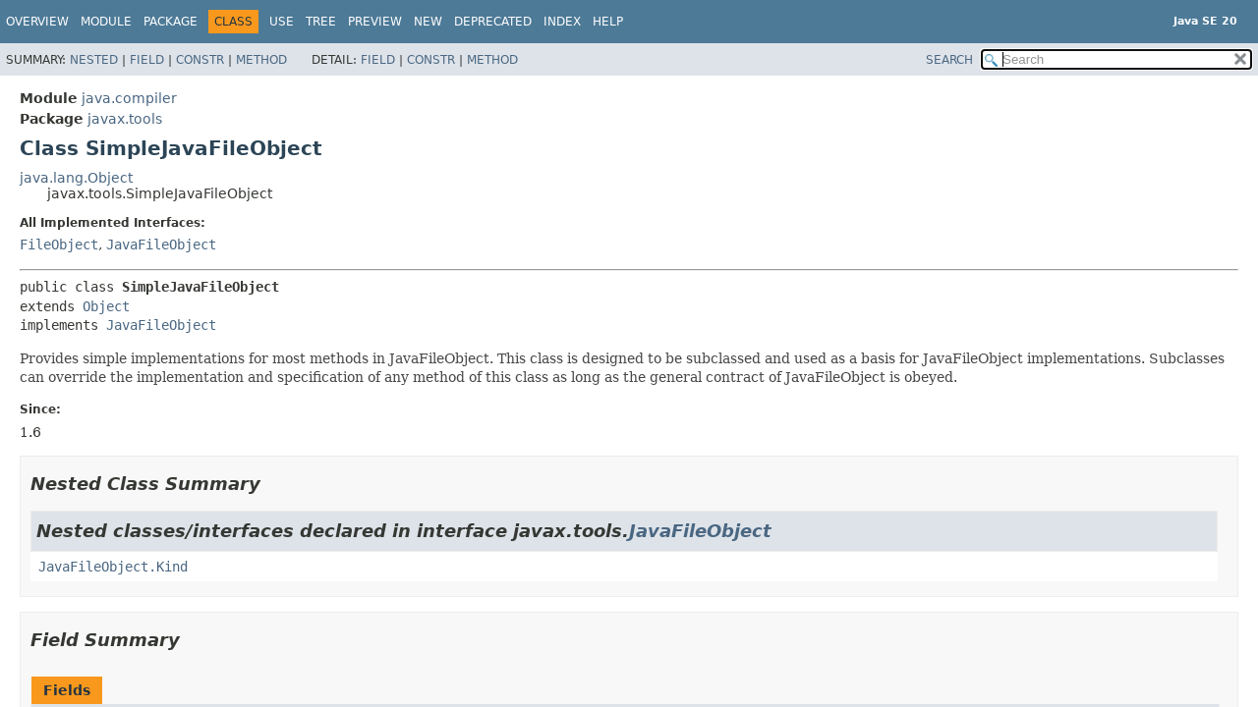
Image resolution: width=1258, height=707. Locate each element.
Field (147, 60)
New (428, 21)
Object (106, 306)
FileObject (59, 244)
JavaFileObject (161, 244)
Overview (37, 21)
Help (608, 21)
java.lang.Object (76, 178)
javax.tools (124, 119)
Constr (200, 60)
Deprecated (493, 21)
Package (170, 21)
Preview (375, 21)
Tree (321, 21)
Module (106, 21)
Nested (94, 60)
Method (261, 60)
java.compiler (129, 98)
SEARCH (949, 60)
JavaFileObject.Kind (113, 566)
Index (562, 21)
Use (281, 21)
